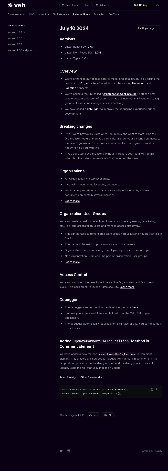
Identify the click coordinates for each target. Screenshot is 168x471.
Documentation (16, 15)
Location (70, 88)
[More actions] (159, 28)
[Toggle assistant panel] (101, 5)
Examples (99, 15)
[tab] (68, 377)
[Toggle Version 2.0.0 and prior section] (26, 50)
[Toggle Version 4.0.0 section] (26, 38)
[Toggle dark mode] (157, 5)
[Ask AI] (157, 389)
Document (139, 83)
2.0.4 (91, 46)
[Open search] (76, 5)
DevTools (114, 15)
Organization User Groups (119, 94)
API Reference (61, 15)
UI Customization (39, 15)
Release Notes (81, 15)
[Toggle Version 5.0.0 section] (26, 32)
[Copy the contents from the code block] (152, 389)
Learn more (72, 201)
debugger (93, 109)
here (135, 307)
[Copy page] (146, 28)
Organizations (89, 83)
